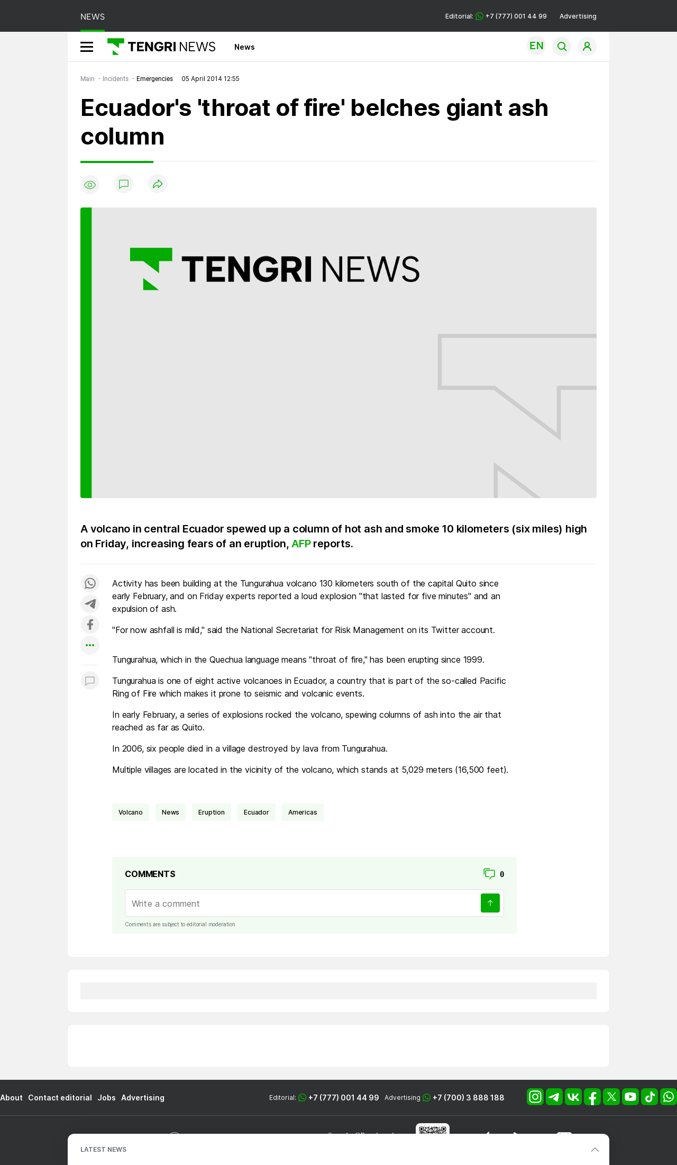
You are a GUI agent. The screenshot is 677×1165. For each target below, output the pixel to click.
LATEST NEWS (103, 1149)
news (170, 812)
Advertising (578, 16)
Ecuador (256, 812)
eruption (211, 812)
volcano (130, 812)
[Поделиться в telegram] (89, 604)
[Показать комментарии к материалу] (89, 681)
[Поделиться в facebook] (89, 625)
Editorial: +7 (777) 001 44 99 (496, 16)
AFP (300, 543)
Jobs (106, 1097)
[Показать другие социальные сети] (89, 646)
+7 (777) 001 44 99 (343, 1097)
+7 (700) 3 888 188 (469, 1097)
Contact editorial (60, 1097)
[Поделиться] (157, 184)
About (11, 1097)
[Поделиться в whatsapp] (89, 584)
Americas (302, 812)
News (244, 46)
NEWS (92, 17)
